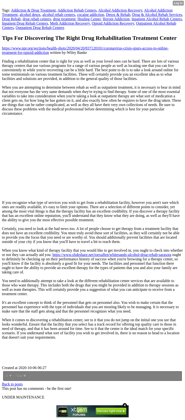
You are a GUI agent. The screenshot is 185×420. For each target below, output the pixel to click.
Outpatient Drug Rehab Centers (40, 28)
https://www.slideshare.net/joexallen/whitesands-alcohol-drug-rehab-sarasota (112, 255)
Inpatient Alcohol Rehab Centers (157, 19)
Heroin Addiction (116, 19)
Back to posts (12, 384)
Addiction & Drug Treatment (33, 10)
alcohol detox (30, 15)
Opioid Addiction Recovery (113, 23)
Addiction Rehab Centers (77, 10)
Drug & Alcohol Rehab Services (157, 15)
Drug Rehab (11, 19)
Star (21, 376)
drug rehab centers (37, 19)
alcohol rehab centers (58, 15)
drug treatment (64, 19)
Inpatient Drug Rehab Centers (25, 23)
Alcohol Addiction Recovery (120, 10)
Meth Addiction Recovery (70, 23)
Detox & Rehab (118, 15)
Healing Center (89, 19)
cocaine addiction (90, 15)
